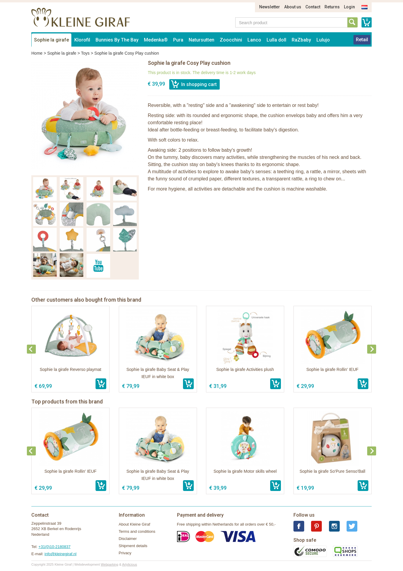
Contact (312, 6)
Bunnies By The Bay (117, 40)
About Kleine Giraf (134, 524)
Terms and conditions (137, 531)
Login (349, 6)
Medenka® (156, 40)
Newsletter (269, 6)
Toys (85, 53)
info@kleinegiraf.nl (60, 554)
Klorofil (82, 40)
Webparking (110, 564)
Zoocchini (231, 40)
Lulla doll (276, 40)
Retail (362, 39)
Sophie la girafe (51, 40)
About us (292, 6)
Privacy (125, 553)
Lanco (254, 40)
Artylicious (129, 564)
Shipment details (133, 546)
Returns (332, 6)
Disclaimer (128, 538)
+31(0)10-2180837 (54, 546)
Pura (178, 40)
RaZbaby (301, 40)
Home (36, 53)
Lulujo (323, 40)
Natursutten (201, 40)
